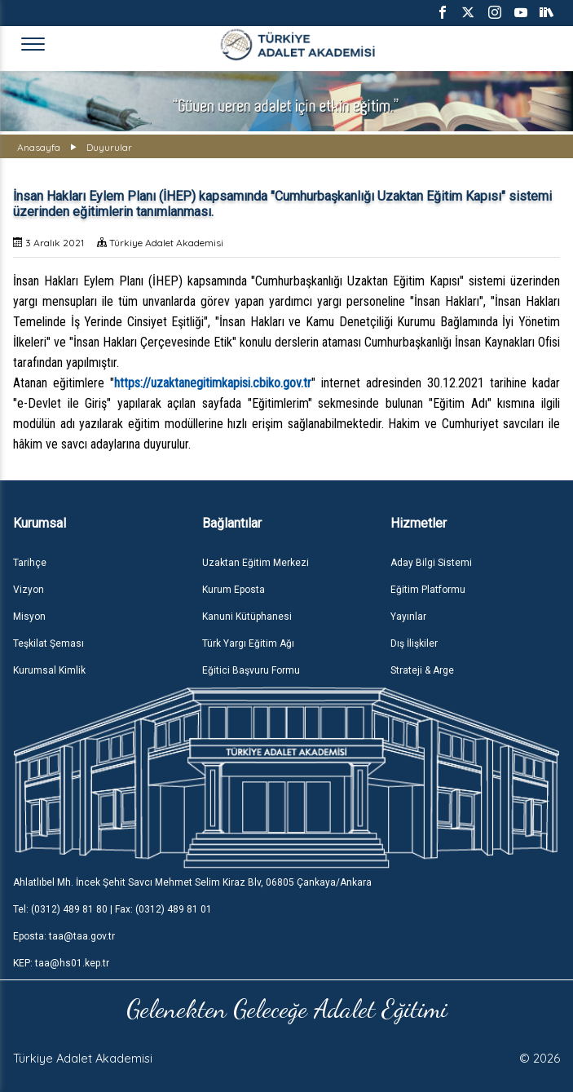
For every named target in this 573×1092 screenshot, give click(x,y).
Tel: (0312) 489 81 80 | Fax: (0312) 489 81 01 (112, 909)
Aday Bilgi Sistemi (431, 562)
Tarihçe (29, 562)
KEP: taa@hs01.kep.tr (61, 963)
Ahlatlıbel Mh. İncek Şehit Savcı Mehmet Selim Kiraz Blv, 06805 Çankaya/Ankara (192, 882)
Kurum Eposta (233, 589)
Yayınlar (408, 616)
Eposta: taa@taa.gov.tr (64, 936)
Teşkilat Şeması (48, 643)
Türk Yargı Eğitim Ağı (248, 643)
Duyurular (109, 147)
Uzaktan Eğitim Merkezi (255, 562)
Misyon (29, 616)
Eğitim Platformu (427, 589)
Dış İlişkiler (414, 643)
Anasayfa (38, 147)
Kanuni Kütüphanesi (247, 616)
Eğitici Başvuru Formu (251, 670)
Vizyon (28, 589)
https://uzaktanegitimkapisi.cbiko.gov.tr (212, 383)
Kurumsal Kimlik (49, 670)
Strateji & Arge (422, 670)
